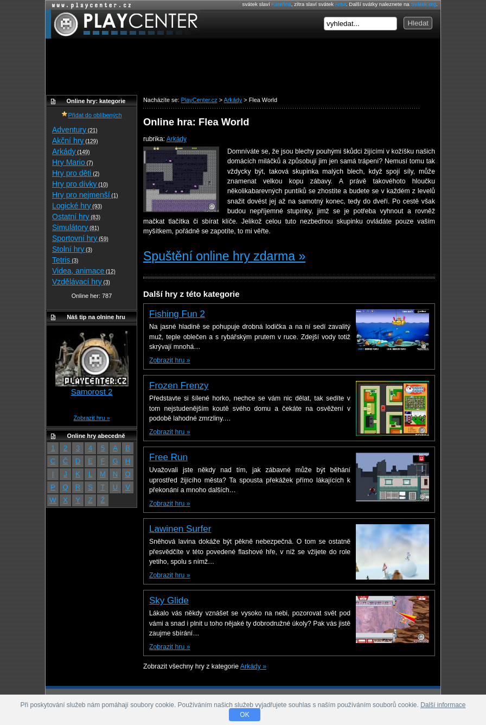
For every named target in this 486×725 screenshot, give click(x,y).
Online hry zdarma (89, 5)
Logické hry (77, 205)
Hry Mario (72, 162)
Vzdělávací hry (81, 281)
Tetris (65, 260)
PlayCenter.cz (123, 24)
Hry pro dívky (80, 184)
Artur (340, 4)
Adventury (75, 129)
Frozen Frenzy (179, 385)
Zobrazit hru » (169, 360)
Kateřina (281, 4)
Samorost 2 (92, 391)
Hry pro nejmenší (85, 194)
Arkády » (253, 666)
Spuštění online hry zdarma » (224, 256)
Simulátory (75, 227)
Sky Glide (169, 600)
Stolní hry (72, 249)
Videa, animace (84, 270)
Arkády (177, 139)
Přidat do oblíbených (91, 115)
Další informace (442, 705)
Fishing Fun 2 (177, 314)
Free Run (168, 457)
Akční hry (75, 140)
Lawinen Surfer (180, 529)
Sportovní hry (80, 238)
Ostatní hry (76, 216)
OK (244, 714)
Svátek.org (424, 4)
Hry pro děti (75, 173)
